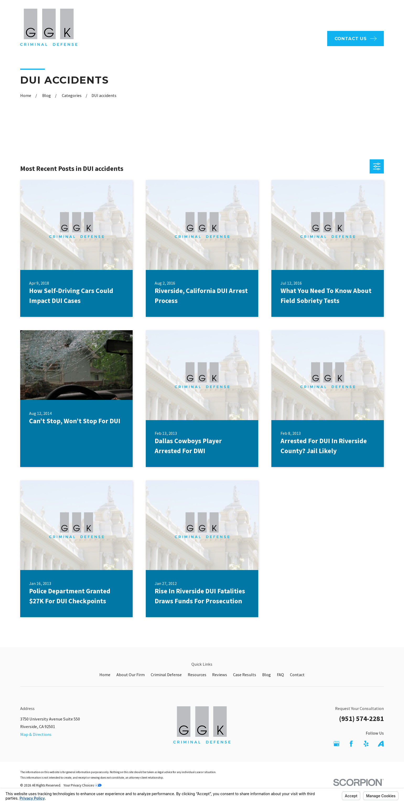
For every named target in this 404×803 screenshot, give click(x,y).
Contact (297, 674)
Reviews (219, 674)
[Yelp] (366, 744)
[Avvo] (381, 744)
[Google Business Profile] (336, 744)
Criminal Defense (166, 674)
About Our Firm (130, 674)
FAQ (216, 15)
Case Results (244, 674)
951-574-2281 (357, 15)
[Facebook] (351, 744)
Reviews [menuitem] (310, 38)
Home (104, 674)
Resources (197, 674)
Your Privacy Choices (82, 785)
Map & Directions (35, 734)
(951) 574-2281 (361, 718)
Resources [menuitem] (281, 38)
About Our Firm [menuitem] (196, 38)
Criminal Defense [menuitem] (241, 38)
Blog (266, 674)
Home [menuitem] (164, 38)
